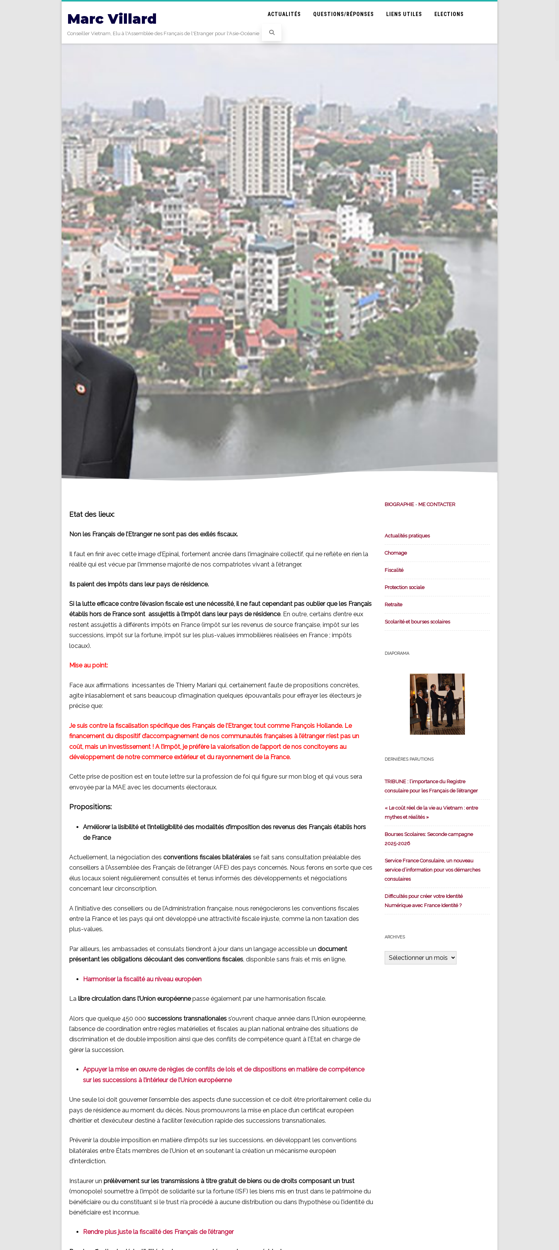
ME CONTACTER (436, 504)
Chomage (396, 553)
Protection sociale (404, 587)
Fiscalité (394, 570)
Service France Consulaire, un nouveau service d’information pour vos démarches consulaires (432, 870)
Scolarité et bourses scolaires (417, 622)
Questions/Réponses (343, 14)
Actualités (284, 14)
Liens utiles (404, 14)
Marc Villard (112, 19)
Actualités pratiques (407, 536)
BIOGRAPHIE (399, 504)
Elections (449, 14)
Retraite (393, 604)
